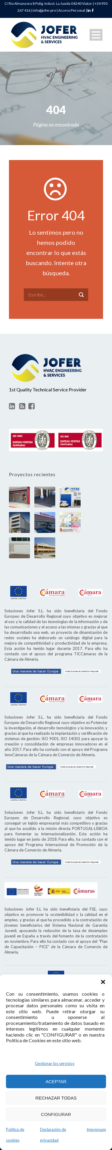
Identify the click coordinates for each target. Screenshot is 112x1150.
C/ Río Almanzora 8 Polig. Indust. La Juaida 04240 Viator (48, 3)
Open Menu (96, 35)
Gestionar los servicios (54, 1063)
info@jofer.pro (44, 10)
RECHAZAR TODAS (56, 1097)
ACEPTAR (56, 1081)
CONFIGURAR (56, 1114)
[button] (103, 982)
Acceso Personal (71, 10)
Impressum (96, 1129)
